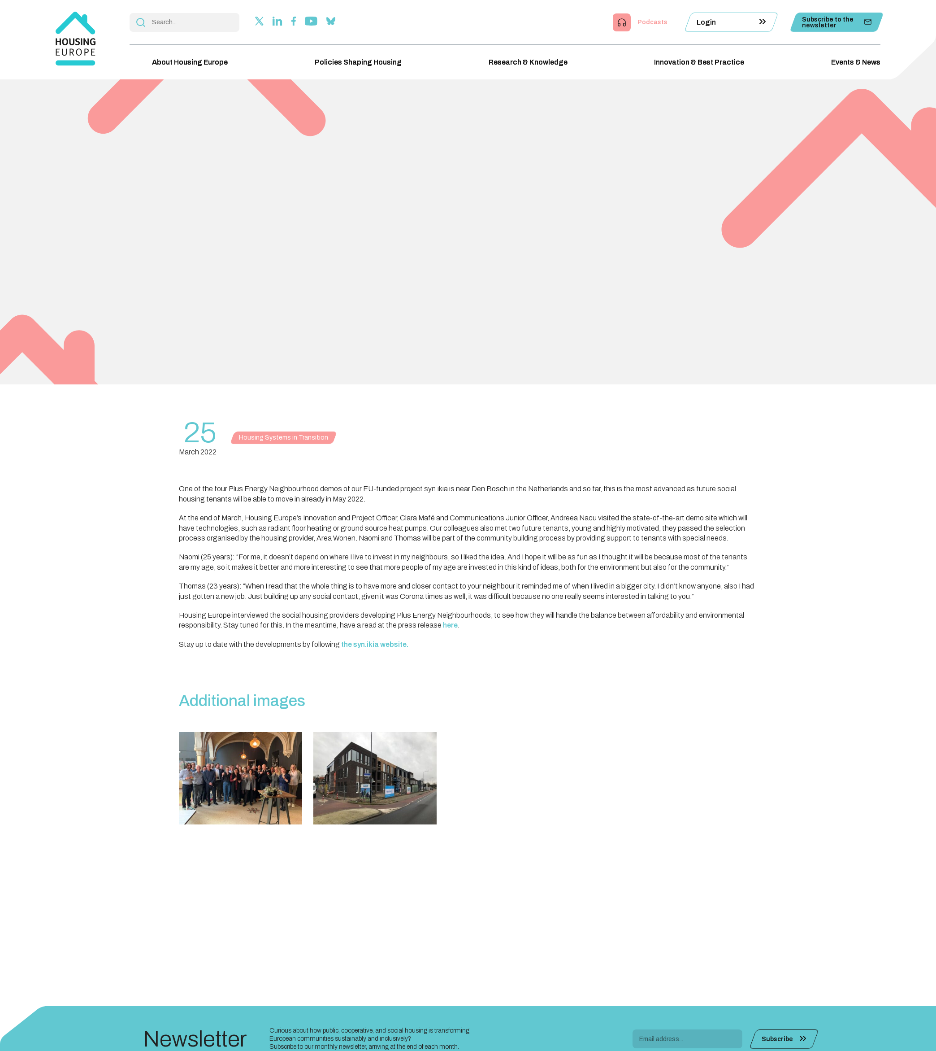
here (450, 625)
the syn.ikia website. (374, 644)
